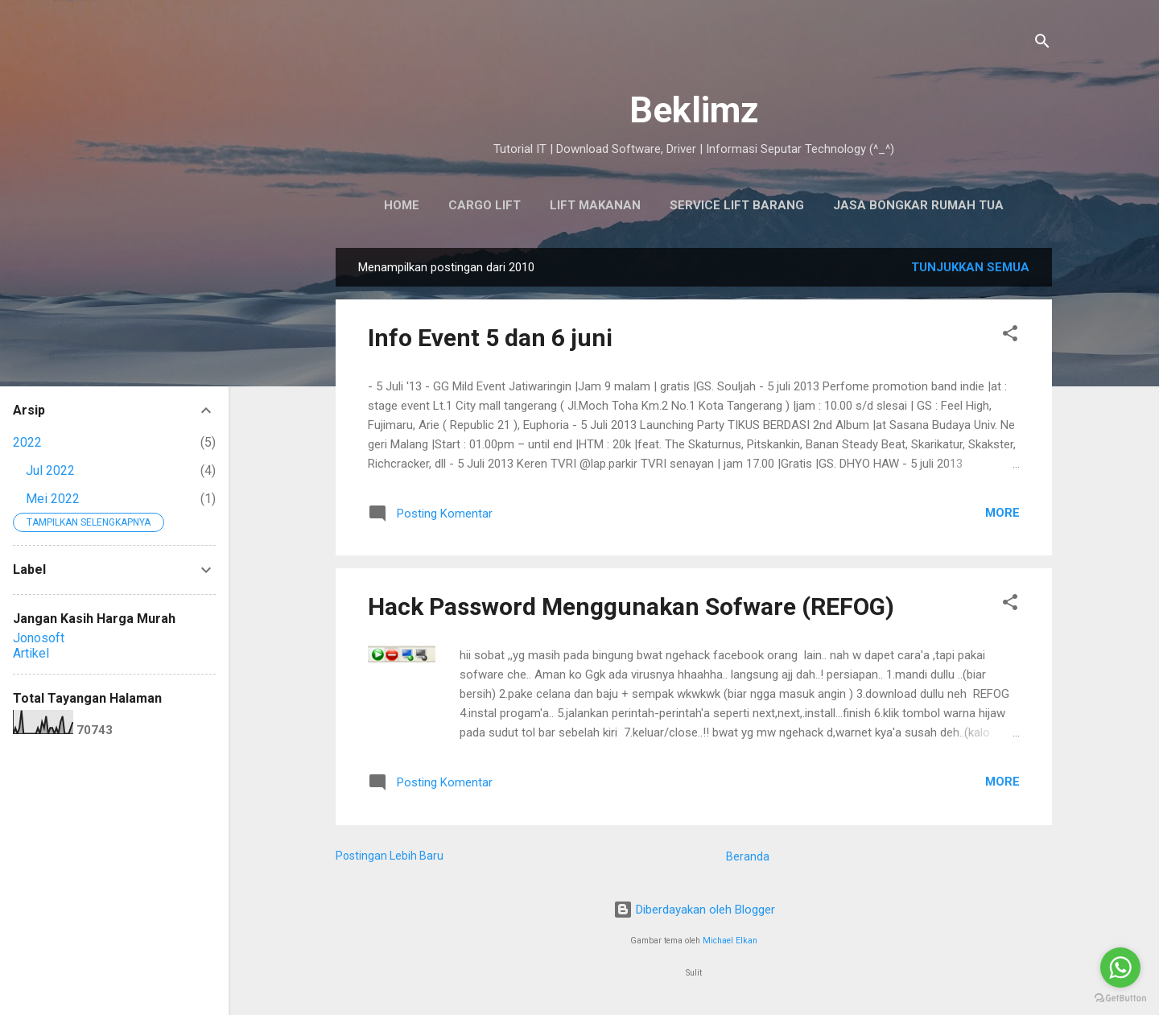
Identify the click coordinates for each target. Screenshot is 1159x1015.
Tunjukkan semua (970, 267)
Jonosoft (38, 638)
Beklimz (694, 110)
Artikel (31, 653)
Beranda (747, 856)
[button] (1010, 336)
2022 (27, 442)
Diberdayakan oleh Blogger (694, 909)
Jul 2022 (50, 470)
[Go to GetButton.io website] (1120, 998)
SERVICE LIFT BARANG (737, 205)
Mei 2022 (53, 498)
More (1002, 512)
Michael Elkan (730, 940)
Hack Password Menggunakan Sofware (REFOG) (631, 606)
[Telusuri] (1042, 43)
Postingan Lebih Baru (389, 855)
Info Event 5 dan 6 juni (490, 338)
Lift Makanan (595, 205)
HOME (401, 205)
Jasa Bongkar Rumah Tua (918, 205)
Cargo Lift (484, 205)
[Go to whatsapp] (1120, 967)
